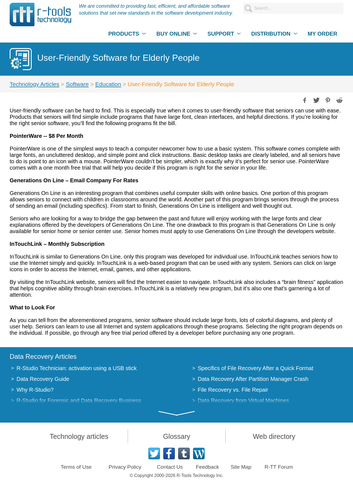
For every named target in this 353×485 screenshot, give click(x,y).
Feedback (207, 467)
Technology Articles (34, 84)
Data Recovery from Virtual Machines (243, 400)
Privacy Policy (125, 467)
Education (108, 84)
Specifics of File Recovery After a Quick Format (255, 368)
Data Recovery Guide (43, 379)
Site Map (241, 467)
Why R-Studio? (35, 390)
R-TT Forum (278, 467)
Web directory (274, 436)
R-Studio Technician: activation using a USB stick (77, 368)
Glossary (176, 436)
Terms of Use (76, 467)
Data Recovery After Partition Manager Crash (253, 379)
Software (77, 84)
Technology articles (79, 436)
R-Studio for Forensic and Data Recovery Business (79, 400)
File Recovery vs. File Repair (233, 390)
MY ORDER (322, 34)
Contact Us (170, 467)
